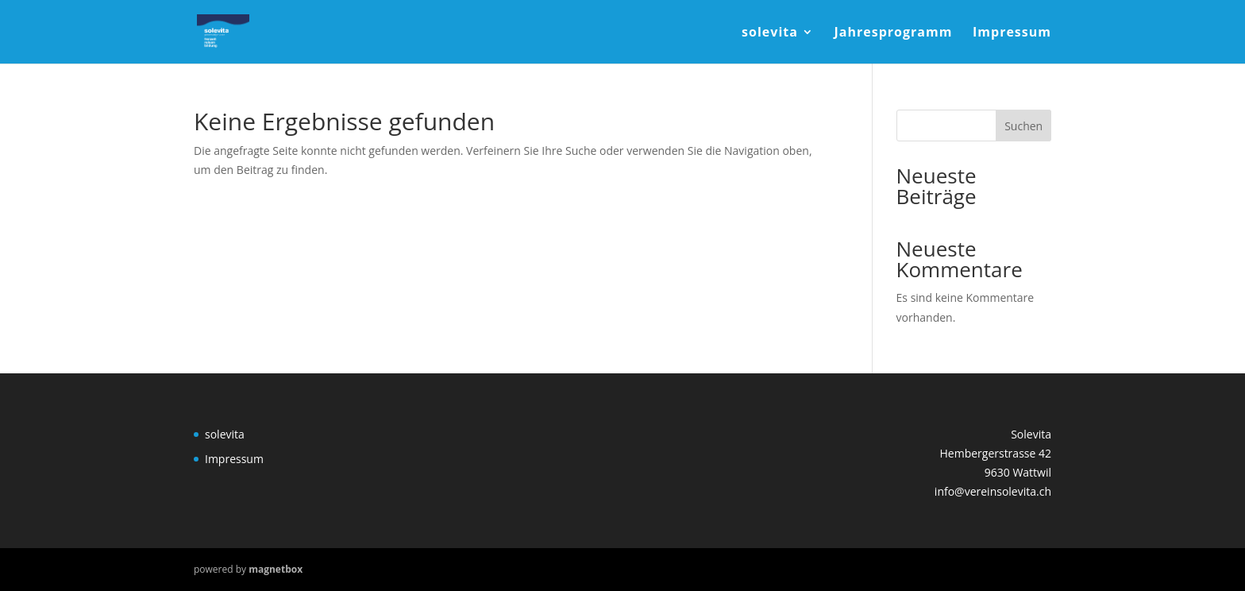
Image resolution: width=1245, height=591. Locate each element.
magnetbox (276, 569)
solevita (770, 33)
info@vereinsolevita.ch (993, 491)
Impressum (1012, 33)
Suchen (1023, 125)
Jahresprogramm (893, 33)
